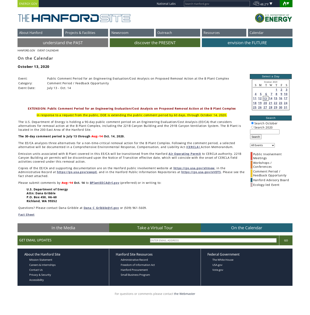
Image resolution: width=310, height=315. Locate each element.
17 (285, 98)
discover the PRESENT (155, 42)
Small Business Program (135, 275)
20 (265, 103)
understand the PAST (63, 42)
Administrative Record (134, 260)
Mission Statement (40, 260)
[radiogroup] (252, 123)
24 (285, 103)
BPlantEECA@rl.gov (104, 183)
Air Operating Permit (184, 154)
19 (260, 103)
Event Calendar (47, 50)
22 (275, 103)
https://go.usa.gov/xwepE (77, 172)
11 (254, 98)
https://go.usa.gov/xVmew (194, 168)
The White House (222, 260)
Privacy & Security (40, 275)
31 (285, 107)
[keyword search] (265, 131)
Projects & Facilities (80, 32)
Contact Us (36, 270)
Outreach (164, 32)
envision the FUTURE (247, 42)
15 (275, 98)
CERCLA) (194, 147)
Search (256, 137)
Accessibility (36, 280)
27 (265, 107)
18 (254, 103)
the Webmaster (184, 294)
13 (265, 98)
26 (260, 107)
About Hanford (30, 32)
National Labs (166, 4)
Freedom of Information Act (138, 265)
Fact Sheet (26, 215)
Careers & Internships (42, 265)
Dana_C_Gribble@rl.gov (101, 208)
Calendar (257, 32)
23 (280, 103)
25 (254, 107)
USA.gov (217, 265)
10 (285, 94)
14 (270, 98)
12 (260, 98)
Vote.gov (217, 270)
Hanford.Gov (26, 50)
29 (275, 107)
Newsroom (120, 32)
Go (286, 240)
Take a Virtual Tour (155, 227)
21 (270, 103)
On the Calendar (246, 227)
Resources (212, 32)
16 (280, 98)
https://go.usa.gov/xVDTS (201, 172)
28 (270, 107)
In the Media (63, 227)
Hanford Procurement (134, 270)
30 (280, 107)
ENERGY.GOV (28, 4)
